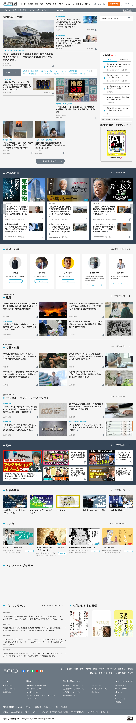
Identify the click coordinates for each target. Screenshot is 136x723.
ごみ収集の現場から (117, 510)
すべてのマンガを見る (118, 523)
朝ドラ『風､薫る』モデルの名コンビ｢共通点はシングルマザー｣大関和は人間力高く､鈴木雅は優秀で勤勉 (85, 324)
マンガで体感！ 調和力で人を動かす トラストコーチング (50, 549)
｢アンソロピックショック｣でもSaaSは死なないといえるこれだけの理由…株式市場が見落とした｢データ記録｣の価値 (68, 23)
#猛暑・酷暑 (34, 71)
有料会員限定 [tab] (123, 59)
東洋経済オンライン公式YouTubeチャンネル (14, 511)
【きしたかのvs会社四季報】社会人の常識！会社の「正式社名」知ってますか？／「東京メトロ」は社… (78, 472)
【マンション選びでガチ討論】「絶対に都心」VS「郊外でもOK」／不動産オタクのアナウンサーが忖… (123, 456)
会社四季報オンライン (34, 689)
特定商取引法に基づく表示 (59, 712)
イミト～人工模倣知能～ (12, 547)
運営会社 (28, 707)
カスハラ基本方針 (93, 712)
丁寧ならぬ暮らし (109, 547)
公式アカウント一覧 (51, 707)
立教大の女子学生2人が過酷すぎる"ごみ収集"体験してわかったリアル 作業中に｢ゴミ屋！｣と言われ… (19, 326)
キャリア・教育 (34, 10)
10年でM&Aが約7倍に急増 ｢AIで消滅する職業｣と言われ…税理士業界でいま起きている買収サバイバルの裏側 (86, 406)
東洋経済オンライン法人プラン (74, 685)
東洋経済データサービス (71, 692)
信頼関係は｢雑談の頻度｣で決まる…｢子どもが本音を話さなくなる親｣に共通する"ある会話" (50, 145)
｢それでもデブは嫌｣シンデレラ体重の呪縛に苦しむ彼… (118, 65)
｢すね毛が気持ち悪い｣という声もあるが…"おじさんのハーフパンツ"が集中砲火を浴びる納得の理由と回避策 (19, 356)
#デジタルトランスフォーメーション (53, 71)
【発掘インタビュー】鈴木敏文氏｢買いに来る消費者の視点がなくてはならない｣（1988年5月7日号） (104, 210)
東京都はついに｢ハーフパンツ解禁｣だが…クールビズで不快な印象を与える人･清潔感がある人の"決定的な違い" (86, 356)
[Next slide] (132, 209)
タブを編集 (128, 10)
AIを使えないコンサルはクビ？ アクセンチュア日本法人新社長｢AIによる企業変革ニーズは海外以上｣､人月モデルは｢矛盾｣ (20, 427)
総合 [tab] (109, 59)
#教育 (25, 71)
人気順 (48, 4)
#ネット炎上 (86, 71)
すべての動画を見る (118, 445)
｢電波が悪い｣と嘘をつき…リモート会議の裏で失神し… (118, 109)
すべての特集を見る (118, 172)
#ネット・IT (84, 74)
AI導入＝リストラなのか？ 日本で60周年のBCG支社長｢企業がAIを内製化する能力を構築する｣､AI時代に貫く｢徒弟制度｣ (20, 409)
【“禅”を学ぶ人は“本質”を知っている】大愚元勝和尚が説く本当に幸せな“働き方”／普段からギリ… (123, 472)
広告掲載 (64, 707)
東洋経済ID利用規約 (77, 712)
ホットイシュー (62, 510)
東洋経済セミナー (69, 695)
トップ (23, 4)
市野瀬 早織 (94, 273)
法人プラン (118, 695)
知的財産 (45, 712)
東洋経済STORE (32, 692)
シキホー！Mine (31, 699)
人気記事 (107, 55)
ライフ (44, 10)
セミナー (69, 4)
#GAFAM (48, 74)
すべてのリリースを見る (51, 605)
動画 (54, 4)
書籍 (87, 4)
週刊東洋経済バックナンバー (114, 125)
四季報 (78, 4)
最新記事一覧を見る (50, 161)
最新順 (30, 4)
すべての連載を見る (118, 490)
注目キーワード (11, 72)
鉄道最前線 (7, 692)
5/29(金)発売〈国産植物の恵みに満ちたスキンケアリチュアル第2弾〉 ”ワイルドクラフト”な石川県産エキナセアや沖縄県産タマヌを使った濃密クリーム (33, 617)
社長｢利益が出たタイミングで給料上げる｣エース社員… (118, 87)
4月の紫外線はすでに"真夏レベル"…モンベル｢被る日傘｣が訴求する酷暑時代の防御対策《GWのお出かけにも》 (86, 374)
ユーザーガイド (120, 699)
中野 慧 (15, 273)
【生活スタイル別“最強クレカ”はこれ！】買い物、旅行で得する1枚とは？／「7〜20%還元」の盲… (78, 456)
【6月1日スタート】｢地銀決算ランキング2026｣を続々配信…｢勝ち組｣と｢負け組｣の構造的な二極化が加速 (76, 109)
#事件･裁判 (73, 74)
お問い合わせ (105, 712)
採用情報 (38, 707)
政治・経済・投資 (19, 10)
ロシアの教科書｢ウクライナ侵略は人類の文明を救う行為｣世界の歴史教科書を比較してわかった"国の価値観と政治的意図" (20, 306)
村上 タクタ (68, 273)
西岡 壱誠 (41, 273)
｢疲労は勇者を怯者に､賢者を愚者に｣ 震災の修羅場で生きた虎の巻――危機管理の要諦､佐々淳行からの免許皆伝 (28, 57)
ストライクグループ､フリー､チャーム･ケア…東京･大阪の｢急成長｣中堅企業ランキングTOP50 (86, 427)
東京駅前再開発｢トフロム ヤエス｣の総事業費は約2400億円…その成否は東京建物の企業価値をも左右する (16, 227)
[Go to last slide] (3, 209)
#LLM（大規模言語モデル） (32, 74)
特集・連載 (39, 4)
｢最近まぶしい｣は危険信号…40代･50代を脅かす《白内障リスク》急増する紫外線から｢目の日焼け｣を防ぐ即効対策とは (20, 374)
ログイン (127, 4)
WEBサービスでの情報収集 (12, 712)
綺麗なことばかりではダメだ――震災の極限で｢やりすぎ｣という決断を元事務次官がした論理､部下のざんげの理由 (60, 227)
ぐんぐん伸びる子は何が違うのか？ (41, 511)
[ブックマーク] (53, 66)
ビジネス (7, 10)
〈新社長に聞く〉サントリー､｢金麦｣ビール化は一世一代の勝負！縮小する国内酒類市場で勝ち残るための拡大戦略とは (17, 85)
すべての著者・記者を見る (118, 249)
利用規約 (118, 702)
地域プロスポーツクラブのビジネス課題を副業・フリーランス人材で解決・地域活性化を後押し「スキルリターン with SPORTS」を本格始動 (32, 629)
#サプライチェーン (60, 74)
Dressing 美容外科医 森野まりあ (82, 547)
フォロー (15, 281)
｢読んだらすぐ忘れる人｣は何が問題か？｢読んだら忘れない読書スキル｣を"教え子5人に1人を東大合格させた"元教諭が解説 (86, 306)
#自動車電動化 (74, 71)
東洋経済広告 (96, 685)
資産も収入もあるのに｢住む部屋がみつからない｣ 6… (118, 98)
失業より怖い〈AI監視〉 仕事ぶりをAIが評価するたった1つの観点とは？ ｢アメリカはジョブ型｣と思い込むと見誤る (68, 42)
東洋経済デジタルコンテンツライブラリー (40, 695)
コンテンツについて (121, 689)
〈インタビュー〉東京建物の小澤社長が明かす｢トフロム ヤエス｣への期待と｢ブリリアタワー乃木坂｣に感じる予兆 (16, 210)
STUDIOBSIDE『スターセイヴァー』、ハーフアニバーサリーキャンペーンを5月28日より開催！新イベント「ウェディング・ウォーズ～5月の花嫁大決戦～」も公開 (33, 642)
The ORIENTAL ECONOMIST (36, 685)
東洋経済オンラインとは (109, 18)
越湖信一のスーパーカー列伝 (94, 510)
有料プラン (118, 692)
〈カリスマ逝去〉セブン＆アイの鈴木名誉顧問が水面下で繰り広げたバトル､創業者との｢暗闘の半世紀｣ (18, 145)
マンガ (61, 4)
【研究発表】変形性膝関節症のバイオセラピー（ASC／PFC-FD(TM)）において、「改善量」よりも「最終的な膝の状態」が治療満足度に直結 (32, 655)
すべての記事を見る (118, 296)
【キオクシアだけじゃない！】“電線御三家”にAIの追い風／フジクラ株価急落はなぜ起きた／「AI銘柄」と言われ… (20, 476)
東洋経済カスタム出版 (99, 689)
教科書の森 (95, 692)
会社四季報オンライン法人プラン (74, 689)
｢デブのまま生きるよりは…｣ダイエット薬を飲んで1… (118, 76)
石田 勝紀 (120, 273)
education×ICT (8, 685)
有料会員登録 (114, 4)
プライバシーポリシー (31, 712)
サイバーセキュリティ (10, 689)
